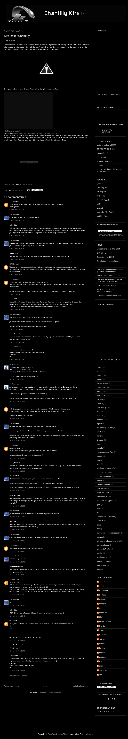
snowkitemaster (103, 561)
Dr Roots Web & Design (54, 734)
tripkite (99, 424)
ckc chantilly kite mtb (105, 428)
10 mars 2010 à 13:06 (17, 458)
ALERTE (100, 416)
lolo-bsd (22, 185)
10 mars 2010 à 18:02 (17, 471)
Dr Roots (12, 364)
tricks (99, 569)
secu (99, 464)
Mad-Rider (103, 613)
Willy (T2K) (101, 196)
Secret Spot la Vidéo (104, 476)
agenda (100, 448)
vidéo (99, 412)
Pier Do (102, 626)
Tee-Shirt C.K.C (103, 497)
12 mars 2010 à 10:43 (17, 616)
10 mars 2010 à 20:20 (17, 506)
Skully (101, 630)
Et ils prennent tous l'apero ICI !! (109, 296)
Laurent (100, 208)
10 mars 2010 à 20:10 (17, 491)
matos (99, 379)
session (100, 400)
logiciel (99, 553)
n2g (100, 661)
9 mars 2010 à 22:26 (16, 342)
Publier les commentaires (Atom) (51, 692)
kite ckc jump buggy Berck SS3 (109, 541)
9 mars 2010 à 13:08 (16, 259)
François (102, 604)
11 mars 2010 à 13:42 (17, 540)
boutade (100, 420)
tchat (106, 94)
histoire (99, 444)
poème (99, 456)
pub (98, 460)
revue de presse (103, 492)
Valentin (102, 639)
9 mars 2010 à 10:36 (16, 236)
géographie (101, 537)
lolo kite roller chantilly (12, 131)
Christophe (103, 590)
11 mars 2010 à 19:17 (17, 575)
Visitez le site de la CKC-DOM (108, 249)
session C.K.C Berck (105, 468)
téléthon (100, 391)
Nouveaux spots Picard (106, 452)
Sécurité (100, 165)
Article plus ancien (81, 686)
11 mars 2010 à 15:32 (17, 562)
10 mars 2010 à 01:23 (17, 379)
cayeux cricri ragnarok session (108, 533)
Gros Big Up (101, 408)
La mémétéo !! (102, 153)
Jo (100, 608)
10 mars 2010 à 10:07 (17, 419)
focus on (100, 432)
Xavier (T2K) (102, 192)
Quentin (100, 184)
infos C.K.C (101, 395)
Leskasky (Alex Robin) (105, 212)
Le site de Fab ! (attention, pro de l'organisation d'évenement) (109, 280)
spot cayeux (101, 565)
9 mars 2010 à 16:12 (16, 275)
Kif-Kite (12, 264)
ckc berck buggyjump (105, 501)
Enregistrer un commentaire (17, 675)
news (99, 436)
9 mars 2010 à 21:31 (16, 329)
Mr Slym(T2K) (102, 188)
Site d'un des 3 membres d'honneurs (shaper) (106, 291)
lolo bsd (14, 190)
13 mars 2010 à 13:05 (17, 671)
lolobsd (14, 133)
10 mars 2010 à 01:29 (17, 401)
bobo (99, 529)
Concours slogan (103, 472)
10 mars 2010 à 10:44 (17, 441)
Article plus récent (11, 686)
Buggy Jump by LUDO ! (106, 257)
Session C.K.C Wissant (106, 517)
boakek (99, 525)
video (99, 371)
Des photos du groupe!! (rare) (108, 261)
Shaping (100, 440)
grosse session (102, 383)
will (100, 675)
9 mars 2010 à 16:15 (16, 294)
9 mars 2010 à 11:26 (16, 248)
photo (99, 375)
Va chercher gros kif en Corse (108, 275)
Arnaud (102, 582)
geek (99, 505)
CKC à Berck (102, 253)
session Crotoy (102, 557)
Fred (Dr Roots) (103, 200)
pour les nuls (102, 488)
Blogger (90, 734)
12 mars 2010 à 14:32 (17, 640)
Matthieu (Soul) (103, 216)
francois (12, 201)
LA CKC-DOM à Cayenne (106, 285)
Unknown (102, 635)
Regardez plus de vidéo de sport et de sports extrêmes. (38, 133)
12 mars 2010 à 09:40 (17, 595)
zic (98, 513)
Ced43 (101, 586)
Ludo (99, 204)
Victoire (100, 404)
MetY (101, 617)
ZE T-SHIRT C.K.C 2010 (106, 149)
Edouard (102, 599)
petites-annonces (103, 484)
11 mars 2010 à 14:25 (17, 551)
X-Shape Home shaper (105, 161)
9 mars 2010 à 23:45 (16, 360)
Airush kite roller (9, 185)
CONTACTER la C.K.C (105, 712)
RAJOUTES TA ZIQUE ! (110, 360)
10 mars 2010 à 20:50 (17, 517)
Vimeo (30, 185)
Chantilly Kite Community (107, 131)
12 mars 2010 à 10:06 (17, 605)
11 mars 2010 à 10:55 (17, 530)
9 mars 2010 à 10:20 (16, 220)
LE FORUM (101, 157)
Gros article (101, 387)
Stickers (100, 521)
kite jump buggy (103, 545)
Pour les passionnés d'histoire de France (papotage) (109, 170)
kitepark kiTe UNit (103, 549)
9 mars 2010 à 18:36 (16, 309)
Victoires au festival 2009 (106, 145)
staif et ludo (103, 670)
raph (101, 666)
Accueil (46, 686)
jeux (98, 509)
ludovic (102, 653)
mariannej (103, 657)
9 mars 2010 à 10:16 (16, 210)
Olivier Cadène (105, 622)
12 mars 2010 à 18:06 (17, 651)
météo (99, 480)
